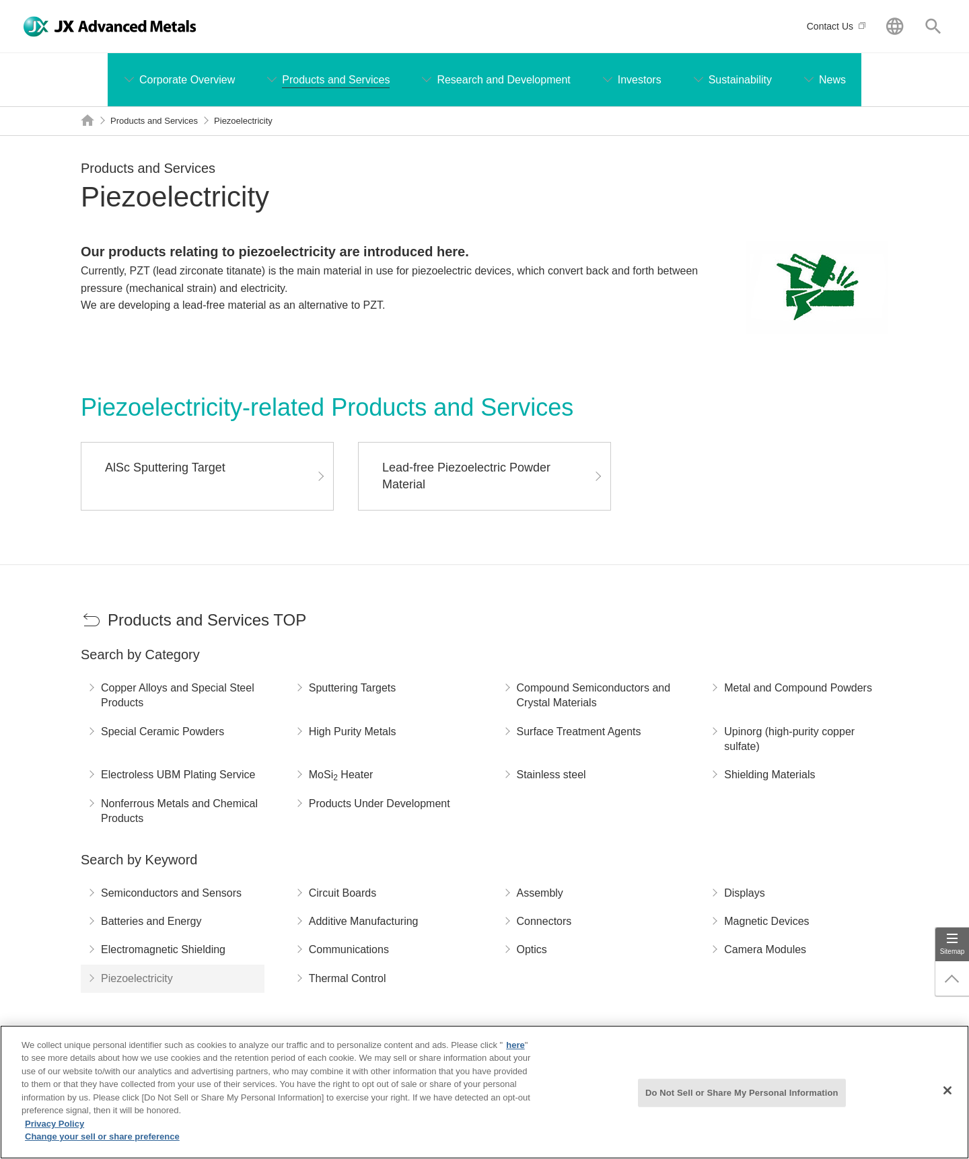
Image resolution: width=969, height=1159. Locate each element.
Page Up (952, 979)
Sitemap (952, 951)
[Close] (947, 1095)
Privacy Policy (54, 1128)
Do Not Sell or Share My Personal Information (741, 1097)
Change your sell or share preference (102, 1141)
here (515, 1049)
